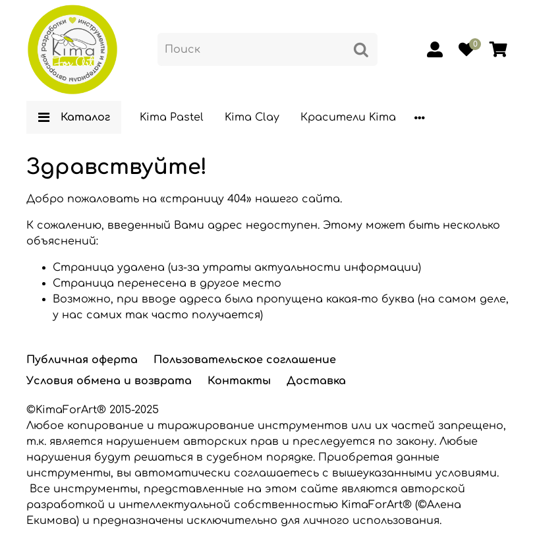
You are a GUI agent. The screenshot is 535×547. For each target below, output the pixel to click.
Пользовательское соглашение (245, 360)
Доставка (316, 381)
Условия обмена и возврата (109, 381)
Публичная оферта (82, 360)
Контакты (239, 381)
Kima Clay (252, 117)
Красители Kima (348, 117)
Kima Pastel (172, 117)
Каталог (74, 117)
